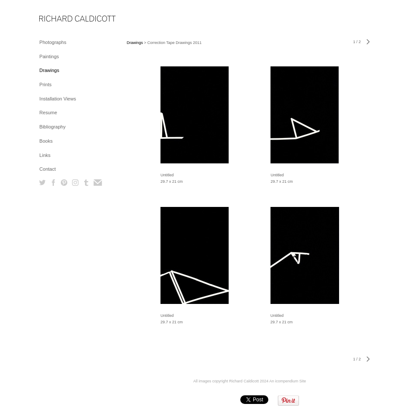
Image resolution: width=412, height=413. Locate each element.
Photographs (52, 42)
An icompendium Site (287, 381)
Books (46, 141)
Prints (45, 84)
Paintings (49, 56)
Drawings (49, 70)
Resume (48, 112)
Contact (47, 169)
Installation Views (57, 98)
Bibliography (52, 126)
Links (44, 155)
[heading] (60, 19)
